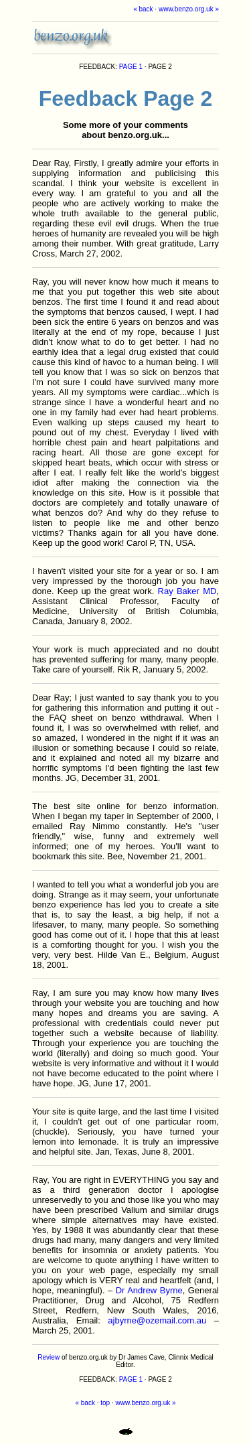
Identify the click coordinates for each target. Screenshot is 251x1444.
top (105, 1402)
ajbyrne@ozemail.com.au (157, 1320)
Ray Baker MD (187, 591)
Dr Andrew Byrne (149, 1290)
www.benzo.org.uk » (189, 9)
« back (143, 9)
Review (48, 1357)
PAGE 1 (131, 66)
